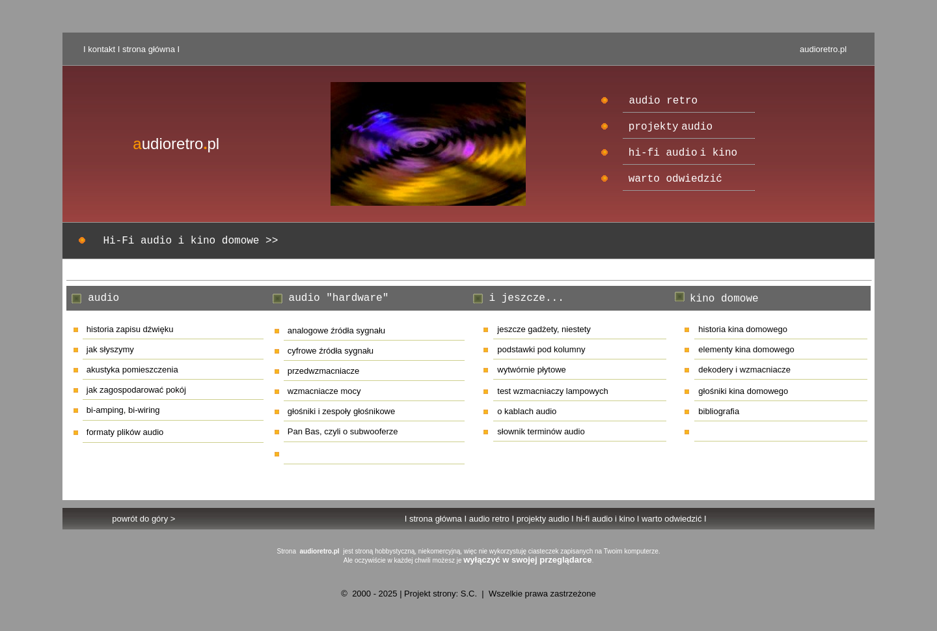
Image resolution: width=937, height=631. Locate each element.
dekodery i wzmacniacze (744, 369)
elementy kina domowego (746, 349)
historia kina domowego (742, 329)
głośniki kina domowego (743, 391)
